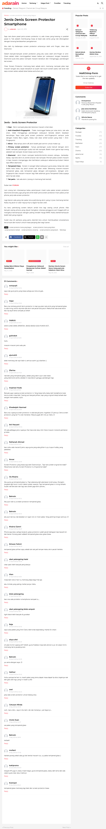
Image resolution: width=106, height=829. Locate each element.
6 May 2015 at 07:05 (15, 752)
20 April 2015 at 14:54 (15, 288)
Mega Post (45, 3)
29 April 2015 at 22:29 (15, 659)
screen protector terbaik (12, 230)
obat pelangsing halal (18, 559)
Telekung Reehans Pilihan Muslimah (93, 32)
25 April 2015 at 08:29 (15, 546)
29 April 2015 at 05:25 (15, 642)
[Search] (102, 3)
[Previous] (100, 8)
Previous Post (8, 827)
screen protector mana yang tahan (44, 227)
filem (88, 147)
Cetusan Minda (15, 705)
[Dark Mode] (98, 3)
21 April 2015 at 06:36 (15, 357)
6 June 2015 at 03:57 (15, 767)
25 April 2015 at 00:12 (15, 498)
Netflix (88, 158)
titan (11, 574)
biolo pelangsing (16, 594)
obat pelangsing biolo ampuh (22, 609)
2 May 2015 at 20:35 (15, 707)
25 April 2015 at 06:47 (15, 529)
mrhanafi (13, 286)
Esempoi (13, 783)
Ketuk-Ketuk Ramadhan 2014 (80, 54)
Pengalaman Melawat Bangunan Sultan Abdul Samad (36, 268)
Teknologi (63, 230)
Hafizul (12, 672)
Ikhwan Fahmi (15, 544)
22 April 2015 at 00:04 (15, 427)
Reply (6, 294)
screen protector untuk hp (30, 230)
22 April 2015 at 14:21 (15, 444)
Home (24, 3)
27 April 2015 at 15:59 (15, 576)
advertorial (88, 154)
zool (11, 690)
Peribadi (88, 132)
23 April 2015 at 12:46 (15, 479)
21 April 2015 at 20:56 (15, 409)
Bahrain (12, 496)
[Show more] (46, 237)
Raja (11, 624)
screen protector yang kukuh (49, 230)
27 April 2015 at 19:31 (15, 596)
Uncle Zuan (14, 720)
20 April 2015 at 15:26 (15, 303)
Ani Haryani (14, 425)
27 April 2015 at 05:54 (15, 561)
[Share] (67, 29)
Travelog (66, 3)
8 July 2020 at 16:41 (15, 785)
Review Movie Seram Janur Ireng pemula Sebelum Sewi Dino (57, 268)
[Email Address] (88, 83)
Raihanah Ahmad (16, 442)
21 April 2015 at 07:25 (15, 372)
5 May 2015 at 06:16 (15, 737)
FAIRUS (12, 320)
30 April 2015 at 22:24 (15, 692)
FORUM (16, 185)
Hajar (11, 301)
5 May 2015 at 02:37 (15, 722)
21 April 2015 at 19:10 (15, 390)
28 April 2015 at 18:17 (15, 611)
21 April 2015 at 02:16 (15, 338)
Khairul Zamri (15, 527)
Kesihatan (88, 143)
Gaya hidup (88, 162)
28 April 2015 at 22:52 (15, 626)
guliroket (13, 336)
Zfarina (12, 370)
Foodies (57, 3)
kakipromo (14, 765)
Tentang (32, 3)
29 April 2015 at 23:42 (15, 674)
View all (66, 246)
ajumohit (13, 355)
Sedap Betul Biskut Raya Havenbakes (14, 267)
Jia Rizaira (13, 477)
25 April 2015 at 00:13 (15, 514)
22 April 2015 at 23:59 (15, 461)
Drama (88, 151)
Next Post (66, 827)
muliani (12, 750)
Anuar (11, 459)
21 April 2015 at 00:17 (15, 322)
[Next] (103, 8)
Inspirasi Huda (15, 388)
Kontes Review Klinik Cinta (95, 53)
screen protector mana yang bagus (23, 15)
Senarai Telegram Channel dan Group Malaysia (30, 8)
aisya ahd (13, 640)
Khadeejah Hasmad (17, 407)
